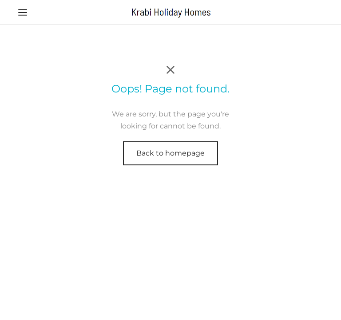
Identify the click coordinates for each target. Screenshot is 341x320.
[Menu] (22, 12)
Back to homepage (170, 153)
